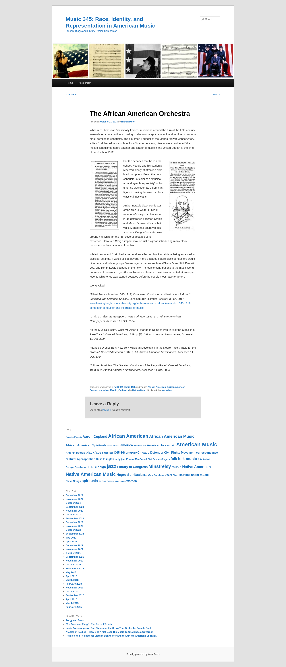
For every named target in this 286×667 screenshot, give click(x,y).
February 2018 (74, 583)
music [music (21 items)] (176, 467)
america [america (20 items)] (126, 445)
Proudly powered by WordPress (142, 654)
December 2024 (74, 495)
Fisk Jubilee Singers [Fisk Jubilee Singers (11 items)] (159, 459)
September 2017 (75, 595)
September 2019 (75, 568)
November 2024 (74, 499)
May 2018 (71, 572)
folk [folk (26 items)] (174, 459)
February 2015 (74, 607)
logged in (106, 410)
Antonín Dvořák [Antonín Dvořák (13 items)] (75, 452)
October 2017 (73, 591)
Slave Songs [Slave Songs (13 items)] (73, 481)
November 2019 (74, 560)
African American (157, 387)
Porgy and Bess (75, 620)
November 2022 (74, 526)
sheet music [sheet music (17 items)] (200, 475)
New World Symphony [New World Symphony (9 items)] (153, 475)
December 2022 (74, 522)
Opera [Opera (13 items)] (168, 474)
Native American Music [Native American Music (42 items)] (91, 474)
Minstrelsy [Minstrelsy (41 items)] (159, 466)
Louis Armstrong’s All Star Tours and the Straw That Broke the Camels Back (108, 628)
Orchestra (123, 390)
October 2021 (73, 553)
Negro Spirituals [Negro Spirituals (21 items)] (130, 475)
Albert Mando (110, 390)
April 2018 (71, 576)
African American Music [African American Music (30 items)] (171, 436)
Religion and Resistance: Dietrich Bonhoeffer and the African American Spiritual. (111, 635)
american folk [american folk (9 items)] (140, 445)
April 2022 (71, 541)
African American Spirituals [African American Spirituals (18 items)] (86, 445)
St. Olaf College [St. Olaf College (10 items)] (106, 481)
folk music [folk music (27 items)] (187, 459)
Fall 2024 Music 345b (125, 387)
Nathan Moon (128, 121)
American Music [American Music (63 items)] (196, 444)
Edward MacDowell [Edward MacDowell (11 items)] (136, 459)
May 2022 (71, 537)
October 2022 (73, 529)
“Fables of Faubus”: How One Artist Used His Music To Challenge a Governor (109, 632)
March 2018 (72, 580)
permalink (166, 390)
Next (216, 94)
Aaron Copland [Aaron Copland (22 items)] (94, 436)
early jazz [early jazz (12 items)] (120, 459)
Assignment (85, 82)
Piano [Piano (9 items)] (175, 475)
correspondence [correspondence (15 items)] (207, 452)
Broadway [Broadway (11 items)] (131, 453)
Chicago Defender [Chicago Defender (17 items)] (150, 452)
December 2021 (74, 545)
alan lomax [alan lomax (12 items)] (113, 445)
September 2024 (75, 507)
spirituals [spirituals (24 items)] (90, 481)
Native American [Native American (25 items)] (196, 467)
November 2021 (74, 549)
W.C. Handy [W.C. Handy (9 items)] (120, 481)
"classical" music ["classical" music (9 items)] (74, 437)
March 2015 (72, 603)
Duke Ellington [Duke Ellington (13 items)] (105, 459)
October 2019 (73, 564)
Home (70, 82)
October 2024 (73, 503)
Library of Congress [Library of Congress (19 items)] (132, 467)
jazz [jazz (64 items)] (112, 466)
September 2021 (75, 556)
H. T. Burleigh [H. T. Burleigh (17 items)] (96, 467)
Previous (72, 94)
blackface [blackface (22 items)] (93, 452)
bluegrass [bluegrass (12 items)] (107, 452)
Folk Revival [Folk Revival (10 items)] (204, 459)
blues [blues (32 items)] (119, 452)
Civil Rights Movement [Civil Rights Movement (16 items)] (179, 452)
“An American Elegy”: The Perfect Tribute (89, 624)
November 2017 (74, 587)
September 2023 (75, 518)
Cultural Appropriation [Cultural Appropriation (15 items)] (80, 459)
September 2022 (75, 533)
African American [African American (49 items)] (128, 436)
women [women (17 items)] (131, 481)
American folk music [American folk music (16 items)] (161, 445)
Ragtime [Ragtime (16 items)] (184, 474)
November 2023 (74, 510)
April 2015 (71, 599)
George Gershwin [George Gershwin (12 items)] (76, 467)
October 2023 (73, 514)
